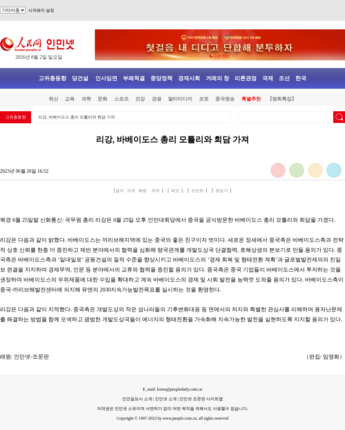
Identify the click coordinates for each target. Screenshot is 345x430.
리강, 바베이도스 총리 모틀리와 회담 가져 (76, 117)
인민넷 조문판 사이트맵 (201, 398)
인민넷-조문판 (31, 357)
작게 (155, 190)
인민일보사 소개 (137, 398)
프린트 (197, 190)
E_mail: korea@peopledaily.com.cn (172, 389)
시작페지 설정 (41, 10)
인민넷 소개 (165, 398)
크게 (131, 190)
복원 (142, 190)
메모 (175, 190)
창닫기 (221, 190)
